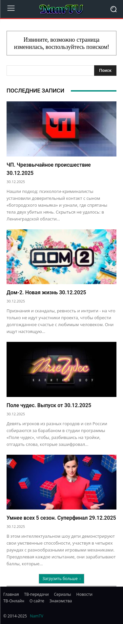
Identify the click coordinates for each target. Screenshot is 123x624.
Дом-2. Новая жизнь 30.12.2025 (46, 292)
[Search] (105, 70)
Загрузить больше (61, 578)
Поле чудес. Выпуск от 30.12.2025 (49, 405)
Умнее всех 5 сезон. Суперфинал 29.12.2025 (61, 518)
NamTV (36, 616)
